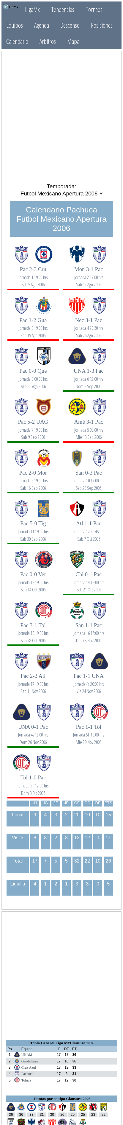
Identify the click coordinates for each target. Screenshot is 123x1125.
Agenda (41, 25)
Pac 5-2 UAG (33, 426)
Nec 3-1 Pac (88, 324)
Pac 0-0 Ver (33, 578)
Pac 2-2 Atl (33, 680)
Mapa (73, 41)
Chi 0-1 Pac (88, 578)
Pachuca (27, 1074)
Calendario (17, 41)
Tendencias (62, 9)
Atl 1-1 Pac (88, 527)
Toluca (26, 1080)
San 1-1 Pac (88, 629)
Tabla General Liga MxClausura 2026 (62, 1043)
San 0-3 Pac (88, 477)
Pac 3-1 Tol (33, 629)
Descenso (70, 25)
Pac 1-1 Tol (88, 731)
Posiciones (102, 25)
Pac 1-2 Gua (33, 324)
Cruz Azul (28, 1067)
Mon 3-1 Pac (88, 273)
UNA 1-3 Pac (88, 375)
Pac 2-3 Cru (33, 273)
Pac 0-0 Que (33, 375)
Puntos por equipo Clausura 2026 (62, 1098)
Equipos (14, 25)
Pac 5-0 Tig (33, 527)
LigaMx (32, 9)
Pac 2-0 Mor (33, 477)
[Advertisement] (61, 116)
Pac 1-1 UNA (88, 680)
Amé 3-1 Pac (88, 426)
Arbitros (48, 41)
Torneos (94, 9)
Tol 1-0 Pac (33, 782)
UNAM (26, 1055)
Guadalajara (30, 1061)
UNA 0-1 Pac (33, 731)
